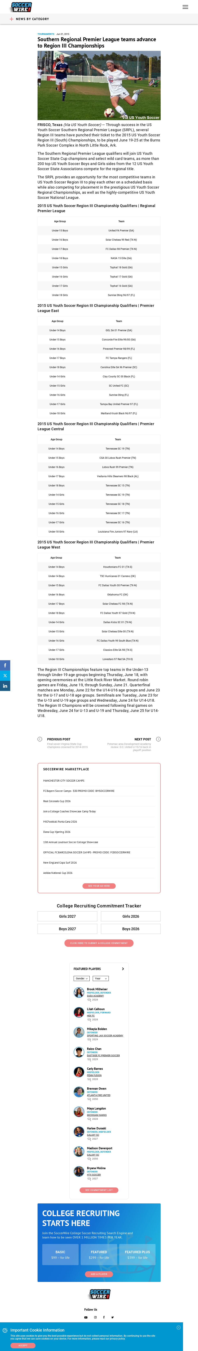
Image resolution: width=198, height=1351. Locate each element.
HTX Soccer (94, 1174)
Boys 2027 (67, 929)
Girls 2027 (67, 916)
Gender (80, 978)
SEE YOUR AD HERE (99, 886)
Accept (22, 1345)
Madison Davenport (99, 1148)
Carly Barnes (95, 1069)
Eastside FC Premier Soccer (103, 1055)
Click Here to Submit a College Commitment (99, 943)
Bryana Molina (96, 1168)
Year (97, 978)
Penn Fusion (94, 1075)
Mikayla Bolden (97, 1029)
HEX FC (91, 1015)
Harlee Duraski (96, 1128)
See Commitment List (99, 1190)
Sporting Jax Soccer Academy (105, 1035)
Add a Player (99, 1274)
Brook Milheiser (97, 989)
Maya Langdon (96, 1108)
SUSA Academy (95, 996)
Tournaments (46, 34)
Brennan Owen (96, 1088)
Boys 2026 (130, 929)
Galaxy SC (93, 1135)
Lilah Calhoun (96, 1009)
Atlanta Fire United (98, 1095)
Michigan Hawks (97, 1115)
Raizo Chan (94, 1049)
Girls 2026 (130, 916)
